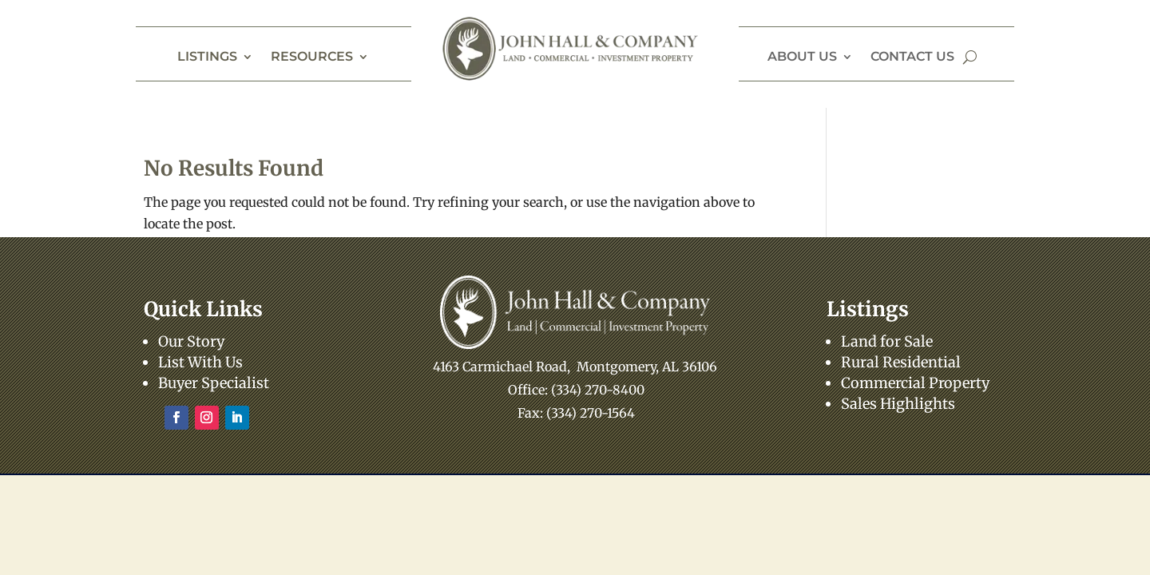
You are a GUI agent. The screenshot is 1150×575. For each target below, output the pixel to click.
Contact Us (912, 57)
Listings (207, 57)
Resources (312, 57)
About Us (802, 57)
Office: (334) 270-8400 (576, 390)
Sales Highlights (898, 404)
